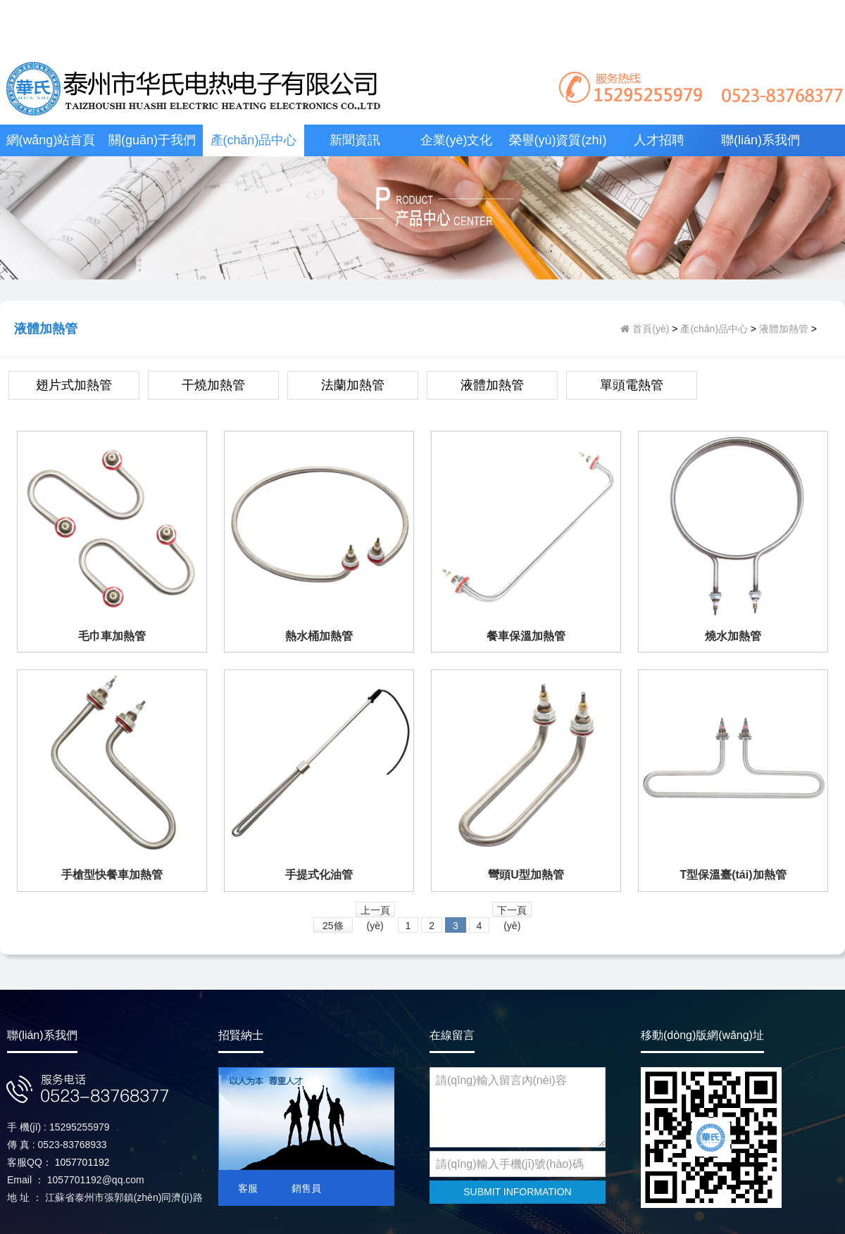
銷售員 (306, 1188)
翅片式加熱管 (74, 385)
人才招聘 (659, 140)
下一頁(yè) (512, 911)
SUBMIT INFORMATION (517, 1191)
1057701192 (82, 1162)
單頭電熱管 (631, 385)
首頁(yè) (649, 328)
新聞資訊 (355, 140)
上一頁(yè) (375, 911)
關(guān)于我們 (152, 140)
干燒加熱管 (213, 385)
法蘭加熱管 (352, 385)
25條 (333, 925)
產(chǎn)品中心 (254, 140)
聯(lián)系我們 (760, 140)
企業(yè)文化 (456, 140)
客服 (248, 1188)
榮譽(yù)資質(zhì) (558, 140)
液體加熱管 (783, 328)
